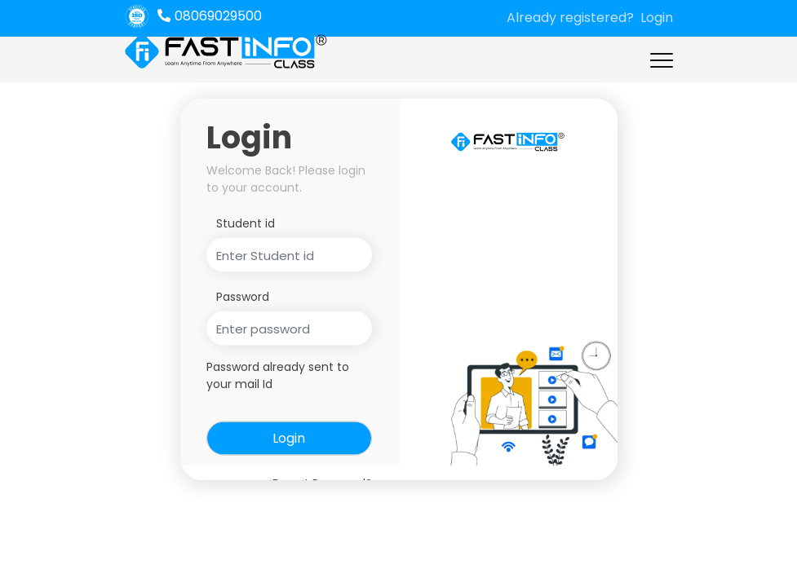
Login (656, 17)
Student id (245, 223)
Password (242, 297)
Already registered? (570, 17)
